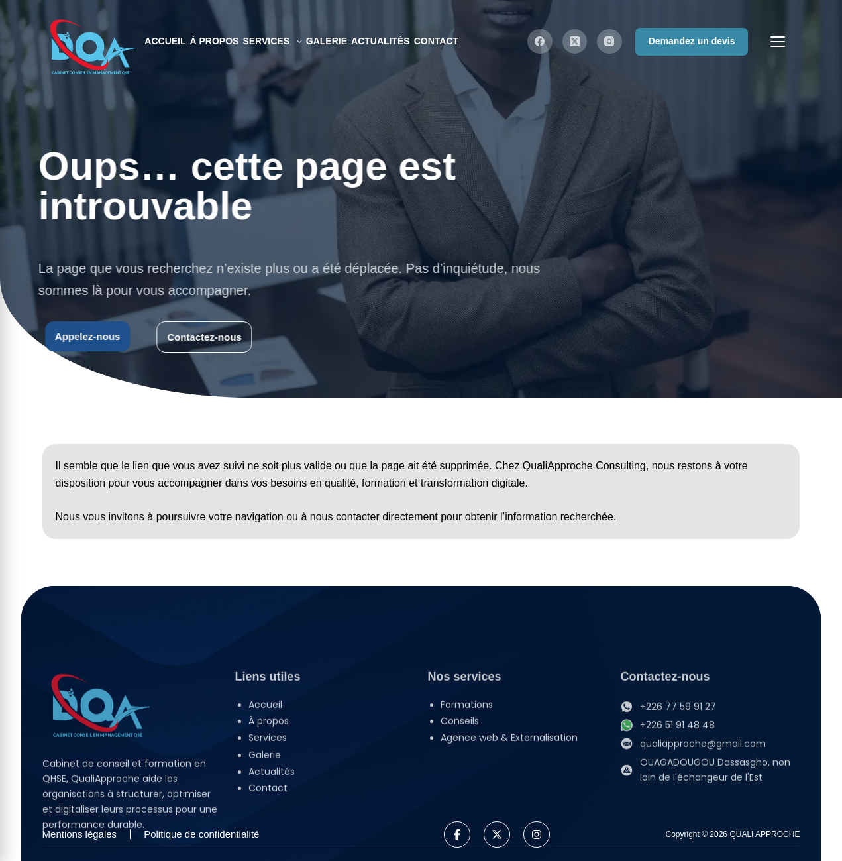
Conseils (460, 806)
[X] (497, 834)
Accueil (164, 41)
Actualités (380, 41)
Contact (436, 41)
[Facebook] (540, 42)
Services (272, 41)
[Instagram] (609, 42)
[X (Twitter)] (575, 42)
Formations (467, 790)
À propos (214, 41)
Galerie (326, 41)
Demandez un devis (692, 41)
